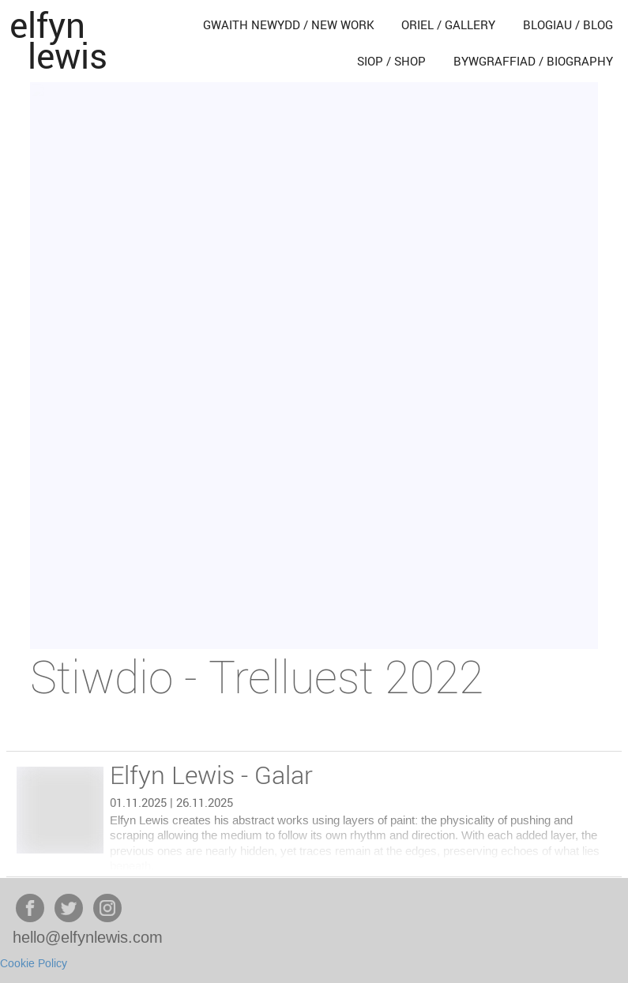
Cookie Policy (33, 964)
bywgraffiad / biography (533, 61)
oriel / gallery (448, 24)
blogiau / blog (568, 24)
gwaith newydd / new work (288, 24)
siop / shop (391, 61)
